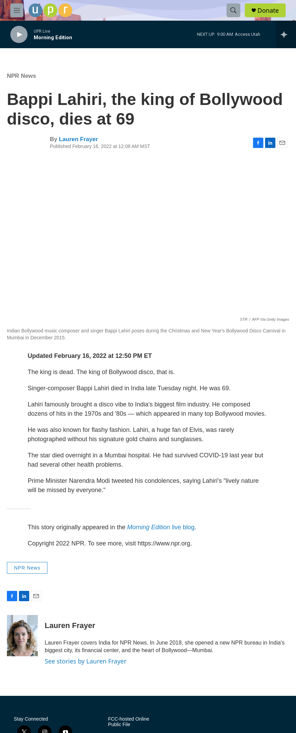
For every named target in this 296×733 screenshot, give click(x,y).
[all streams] (286, 34)
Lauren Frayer (78, 139)
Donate (268, 10)
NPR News (21, 76)
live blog (161, 527)
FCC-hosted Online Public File (128, 721)
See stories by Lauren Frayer (86, 661)
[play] (18, 35)
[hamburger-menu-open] (16, 10)
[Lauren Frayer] (22, 635)
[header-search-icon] (233, 10)
